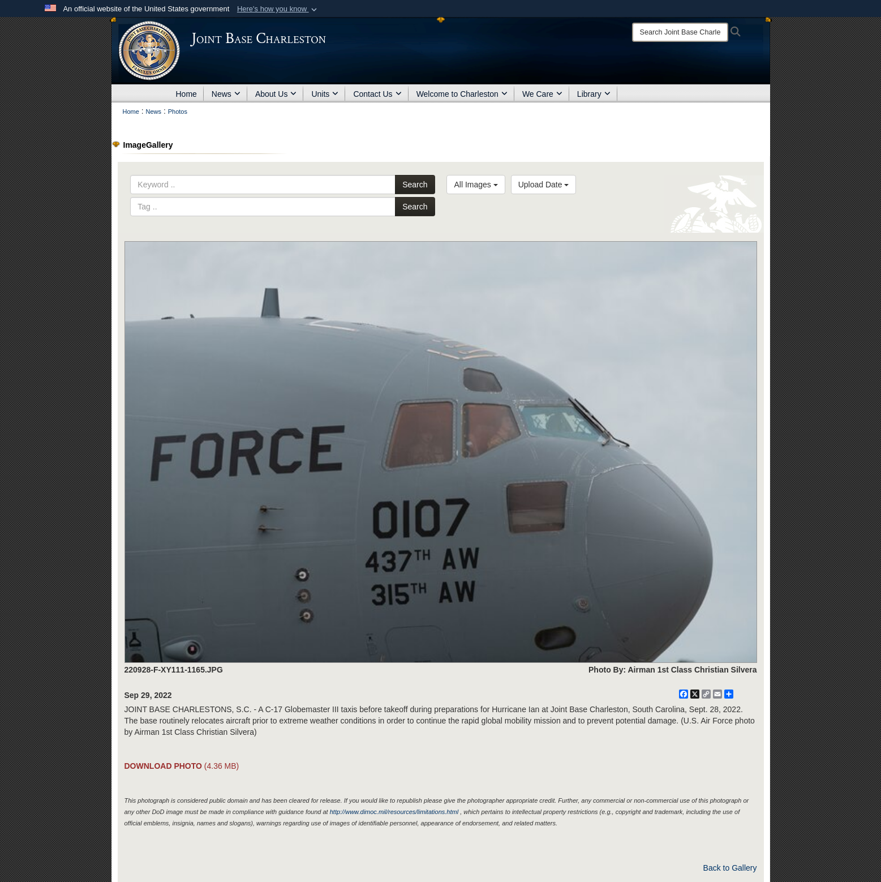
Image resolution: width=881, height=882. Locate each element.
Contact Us (377, 94)
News (226, 94)
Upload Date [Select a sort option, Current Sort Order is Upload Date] (543, 184)
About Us (276, 94)
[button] (278, 9)
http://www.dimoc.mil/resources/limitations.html (394, 811)
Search (414, 184)
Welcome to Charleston (462, 94)
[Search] (680, 32)
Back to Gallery (730, 867)
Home (186, 94)
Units (324, 94)
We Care (542, 94)
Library (594, 94)
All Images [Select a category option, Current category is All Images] (475, 184)
